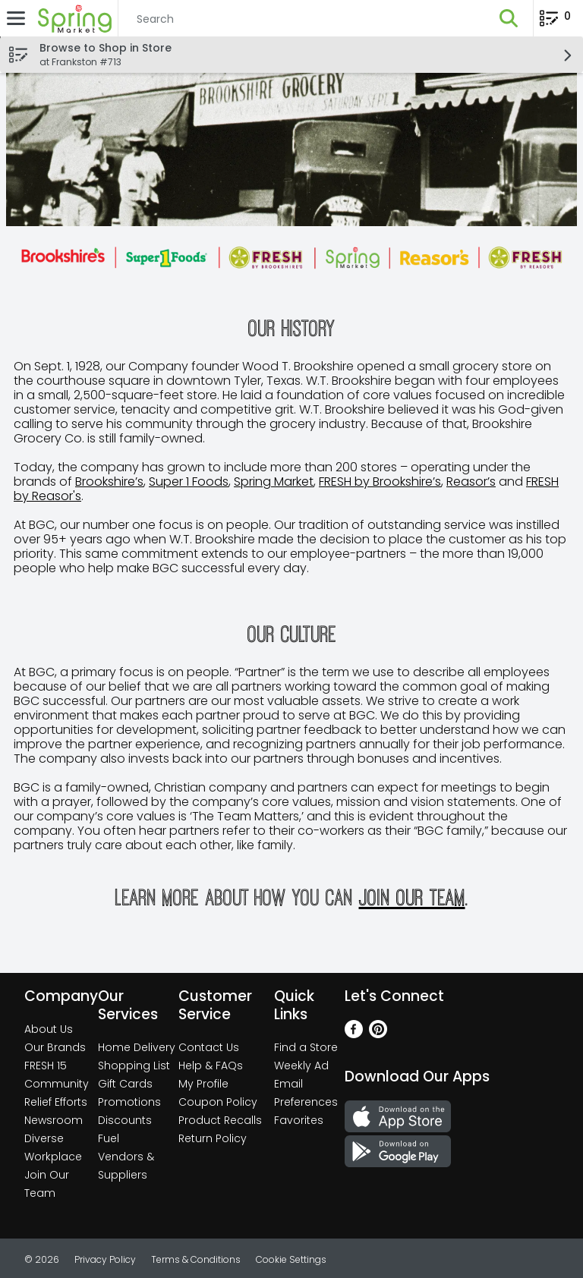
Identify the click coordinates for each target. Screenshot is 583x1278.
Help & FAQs (210, 1065)
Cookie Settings (291, 1259)
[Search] (301, 19)
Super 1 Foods (188, 481)
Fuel (108, 1138)
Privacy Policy (105, 1259)
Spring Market (274, 481)
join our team (412, 897)
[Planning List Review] (555, 23)
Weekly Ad (301, 1065)
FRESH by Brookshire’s (380, 481)
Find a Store (306, 1047)
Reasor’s (471, 481)
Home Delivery (136, 1047)
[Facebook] (354, 1034)
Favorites (298, 1120)
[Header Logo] (72, 18)
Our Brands (55, 1047)
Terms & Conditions (196, 1259)
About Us (48, 1029)
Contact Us (208, 1047)
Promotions (129, 1102)
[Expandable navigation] (16, 18)
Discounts (125, 1120)
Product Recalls (220, 1120)
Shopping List (134, 1065)
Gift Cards (125, 1083)
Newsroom (53, 1120)
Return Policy (212, 1138)
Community (56, 1083)
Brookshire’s (109, 481)
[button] (508, 18)
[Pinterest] (378, 1034)
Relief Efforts (55, 1102)
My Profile (203, 1083)
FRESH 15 (45, 1065)
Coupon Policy (217, 1102)
